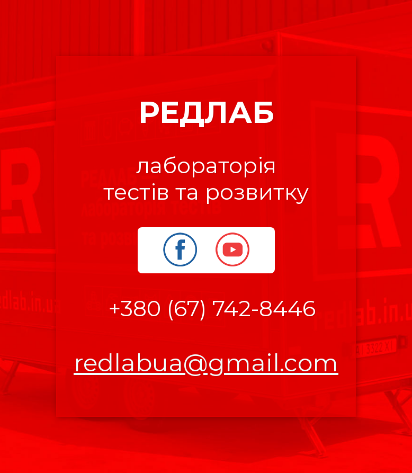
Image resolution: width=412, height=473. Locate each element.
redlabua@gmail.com (206, 362)
